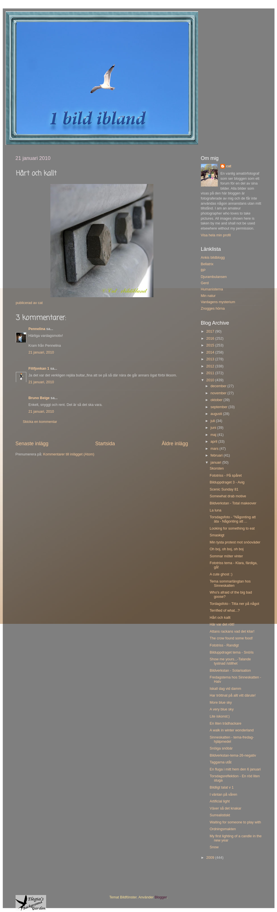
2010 (210, 380)
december (219, 386)
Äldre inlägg (175, 443)
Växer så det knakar (225, 808)
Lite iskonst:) (220, 716)
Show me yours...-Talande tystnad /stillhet (230, 661)
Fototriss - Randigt (224, 645)
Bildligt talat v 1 (222, 787)
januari (216, 462)
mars (215, 449)
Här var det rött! (222, 624)
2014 (210, 352)
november (219, 393)
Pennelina (37, 329)
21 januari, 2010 (41, 352)
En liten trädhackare (225, 723)
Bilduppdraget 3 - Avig (227, 482)
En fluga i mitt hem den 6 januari (235, 769)
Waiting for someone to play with (235, 822)
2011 (210, 373)
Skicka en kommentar (40, 422)
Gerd (205, 283)
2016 (210, 339)
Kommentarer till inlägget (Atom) (69, 454)
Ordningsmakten (223, 829)
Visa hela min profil (216, 235)
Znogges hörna (213, 309)
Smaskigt (217, 535)
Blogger (161, 897)
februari (217, 455)
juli (213, 421)
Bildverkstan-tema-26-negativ (233, 755)
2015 (210, 345)
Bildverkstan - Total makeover (233, 503)
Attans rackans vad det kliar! (232, 631)
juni (214, 428)
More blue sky (221, 703)
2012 (210, 366)
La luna (215, 510)
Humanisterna (212, 289)
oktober (217, 400)
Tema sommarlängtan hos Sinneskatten (230, 583)
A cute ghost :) (221, 574)
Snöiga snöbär (221, 748)
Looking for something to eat (232, 528)
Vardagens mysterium (218, 302)
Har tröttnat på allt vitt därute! (232, 695)
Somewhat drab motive (228, 496)
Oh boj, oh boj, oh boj (227, 549)
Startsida (105, 443)
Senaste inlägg (32, 443)
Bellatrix (207, 264)
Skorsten (217, 468)
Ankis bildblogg (213, 258)
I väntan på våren (223, 795)
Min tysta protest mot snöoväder (235, 542)
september (219, 407)
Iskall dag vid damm (225, 689)
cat (228, 166)
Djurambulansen (214, 277)
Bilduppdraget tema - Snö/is (232, 652)
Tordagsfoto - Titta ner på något (234, 604)
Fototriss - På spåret (226, 476)
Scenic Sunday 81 (224, 489)
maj (214, 435)
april (214, 442)
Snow (214, 847)
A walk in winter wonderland (232, 730)
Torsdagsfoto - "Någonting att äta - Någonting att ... (233, 519)
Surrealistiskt (220, 815)
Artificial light (220, 801)
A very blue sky (222, 709)
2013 (210, 359)
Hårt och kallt (220, 618)
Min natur (208, 296)
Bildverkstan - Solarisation (230, 671)
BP (203, 270)
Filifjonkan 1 (39, 369)
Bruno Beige (39, 398)
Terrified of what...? (225, 611)
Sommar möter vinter (226, 556)
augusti (217, 414)
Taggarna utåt (220, 762)
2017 (210, 331)
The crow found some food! (231, 638)
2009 (210, 858)
